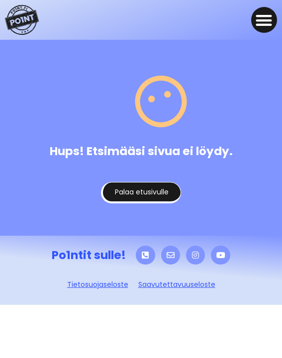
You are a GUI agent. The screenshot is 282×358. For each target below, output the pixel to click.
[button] (264, 20)
